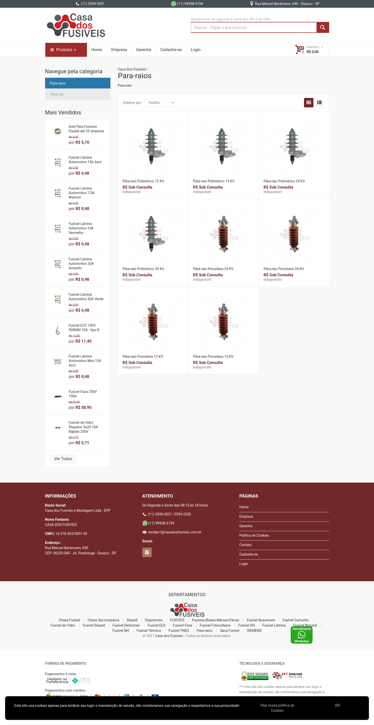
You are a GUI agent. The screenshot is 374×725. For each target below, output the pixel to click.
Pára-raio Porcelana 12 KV (143, 357)
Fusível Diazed (94, 625)
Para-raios (58, 83)
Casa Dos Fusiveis (132, 69)
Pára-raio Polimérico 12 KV (143, 181)
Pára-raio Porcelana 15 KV (213, 357)
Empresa (119, 49)
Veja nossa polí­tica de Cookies (277, 708)
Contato (245, 545)
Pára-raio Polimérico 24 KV (284, 181)
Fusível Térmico (149, 631)
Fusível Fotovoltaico (215, 625)
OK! (337, 705)
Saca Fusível (229, 631)
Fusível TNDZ (179, 631)
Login (196, 49)
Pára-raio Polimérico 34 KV (143, 269)
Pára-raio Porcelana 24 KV (213, 269)
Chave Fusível (69, 620)
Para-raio (57, 94)
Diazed (132, 620)
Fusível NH (120, 631)
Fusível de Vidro (63, 625)
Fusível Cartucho (295, 620)
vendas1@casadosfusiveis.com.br (172, 532)
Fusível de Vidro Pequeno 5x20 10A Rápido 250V (83, 427)
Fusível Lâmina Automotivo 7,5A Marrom (81, 192)
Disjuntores (153, 620)
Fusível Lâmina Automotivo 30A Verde (86, 296)
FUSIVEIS (177, 620)
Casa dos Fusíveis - (170, 636)
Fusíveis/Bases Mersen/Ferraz (215, 620)
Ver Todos (63, 458)
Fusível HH (246, 625)
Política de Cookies (254, 535)
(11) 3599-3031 (90, 4)
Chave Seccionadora (103, 620)
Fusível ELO (156, 625)
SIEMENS (254, 631)
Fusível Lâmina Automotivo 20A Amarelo (81, 263)
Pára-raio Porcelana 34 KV (284, 269)
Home (96, 49)
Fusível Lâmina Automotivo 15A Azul (85, 159)
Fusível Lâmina (274, 625)
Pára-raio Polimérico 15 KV (213, 181)
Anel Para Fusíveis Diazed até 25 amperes (86, 129)
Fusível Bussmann (261, 620)
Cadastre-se (170, 49)
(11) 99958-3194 (187, 4)
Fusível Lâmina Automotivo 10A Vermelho (81, 228)
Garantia (143, 49)
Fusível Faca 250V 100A (83, 394)
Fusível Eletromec (126, 625)
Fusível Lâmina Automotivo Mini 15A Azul (85, 360)
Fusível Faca (182, 625)
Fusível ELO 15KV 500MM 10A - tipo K (84, 327)
